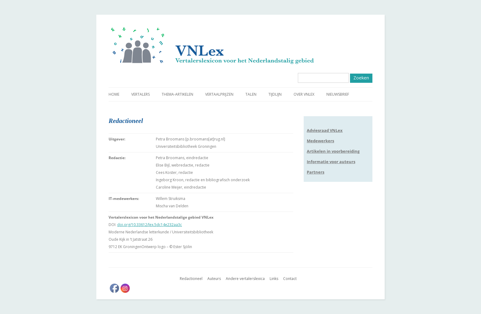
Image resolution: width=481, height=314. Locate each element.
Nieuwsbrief (337, 94)
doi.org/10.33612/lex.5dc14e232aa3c (149, 224)
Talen (250, 94)
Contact (290, 278)
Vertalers (140, 94)
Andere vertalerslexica (245, 278)
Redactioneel (191, 278)
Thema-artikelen (177, 94)
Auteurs (214, 278)
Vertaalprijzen (219, 94)
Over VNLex (304, 94)
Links (274, 278)
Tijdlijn (275, 94)
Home (114, 94)
